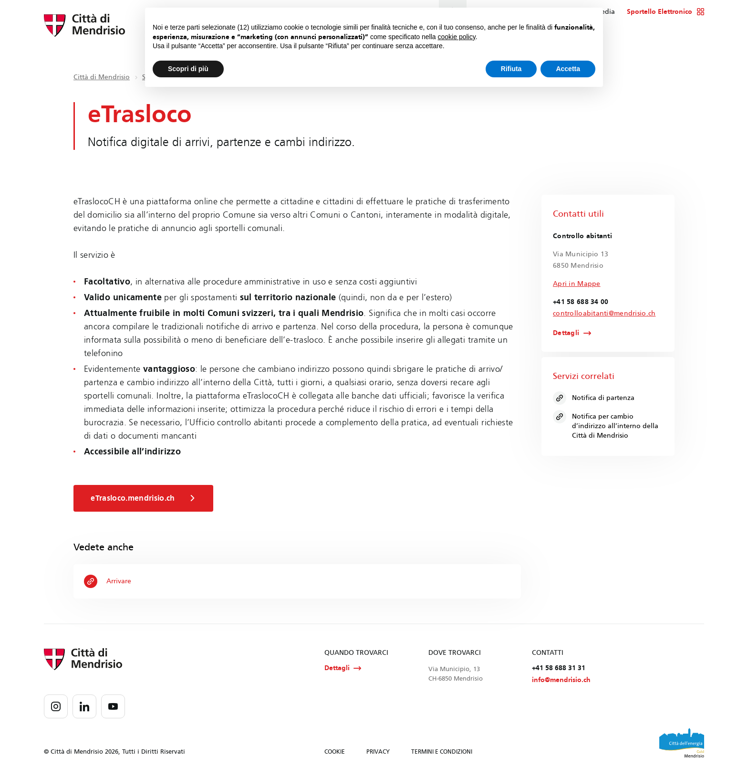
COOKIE (334, 753)
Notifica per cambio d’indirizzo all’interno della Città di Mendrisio (606, 425)
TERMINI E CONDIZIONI (441, 753)
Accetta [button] (568, 69)
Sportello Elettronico (665, 12)
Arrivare (108, 581)
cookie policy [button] (457, 37)
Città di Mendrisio (101, 77)
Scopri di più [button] (188, 69)
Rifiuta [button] (511, 69)
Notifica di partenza (594, 398)
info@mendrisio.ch (561, 681)
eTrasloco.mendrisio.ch (145, 498)
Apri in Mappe (577, 284)
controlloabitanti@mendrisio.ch (604, 313)
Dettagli (566, 333)
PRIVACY (378, 753)
